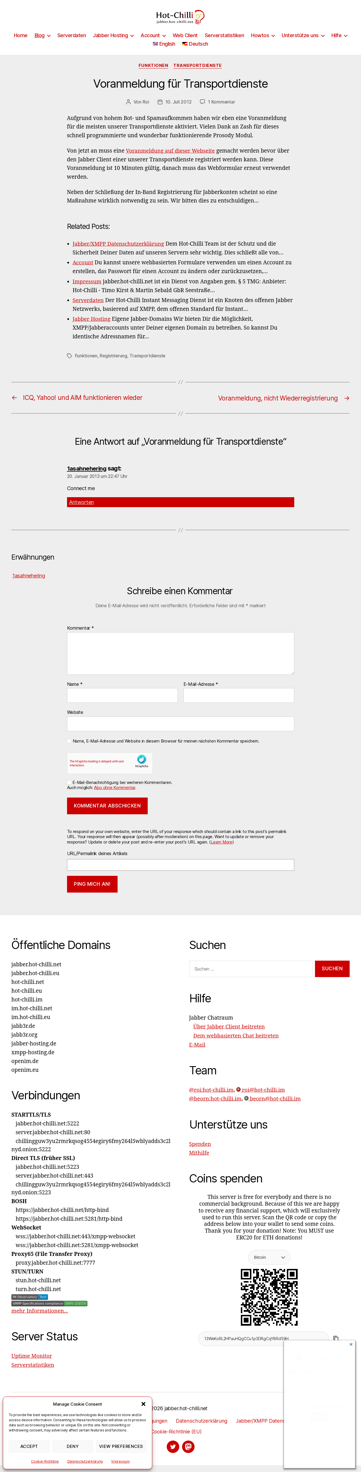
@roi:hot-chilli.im (211, 1096)
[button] (143, 1404)
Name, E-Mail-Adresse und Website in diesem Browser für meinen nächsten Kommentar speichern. (166, 748)
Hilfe (336, 44)
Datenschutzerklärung (85, 1461)
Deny (73, 1446)
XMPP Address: (303, 1371)
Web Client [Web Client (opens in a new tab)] (185, 44)
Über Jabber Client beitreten (229, 1034)
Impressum (120, 1461)
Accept (29, 1446)
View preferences (121, 1446)
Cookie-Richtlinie (45, 1461)
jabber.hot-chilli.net (185, 1415)
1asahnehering (87, 475)
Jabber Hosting (110, 44)
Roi (145, 110)
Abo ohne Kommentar (114, 795)
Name (75, 691)
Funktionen (153, 74)
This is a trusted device (317, 1407)
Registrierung (114, 363)
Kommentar (80, 635)
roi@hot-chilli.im (261, 1096)
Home (21, 44)
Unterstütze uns (300, 44)
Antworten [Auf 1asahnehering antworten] (81, 510)
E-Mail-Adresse (200, 691)
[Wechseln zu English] (164, 52)
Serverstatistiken (224, 44)
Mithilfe (199, 1159)
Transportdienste (198, 74)
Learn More (221, 849)
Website (75, 719)
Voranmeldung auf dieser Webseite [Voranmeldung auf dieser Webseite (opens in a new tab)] (171, 159)
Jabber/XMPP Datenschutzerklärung (278, 1428)
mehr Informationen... (40, 1318)
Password (297, 1389)
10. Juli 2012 (178, 110)
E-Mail (197, 1051)
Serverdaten (71, 44)
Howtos (260, 44)
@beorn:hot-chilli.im (215, 1105)
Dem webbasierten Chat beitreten (236, 1042)
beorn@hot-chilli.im (273, 1105)
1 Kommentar (221, 110)
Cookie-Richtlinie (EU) (176, 1438)
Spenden (200, 1150)
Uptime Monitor (32, 1363)
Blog (40, 44)
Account (150, 44)
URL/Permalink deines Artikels (97, 861)
